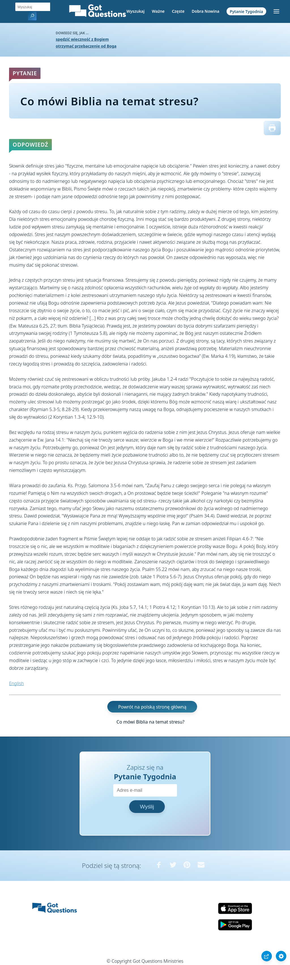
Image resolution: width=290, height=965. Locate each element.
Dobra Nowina (205, 11)
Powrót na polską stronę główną (152, 706)
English (16, 683)
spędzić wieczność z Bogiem (82, 39)
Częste (178, 11)
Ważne (158, 11)
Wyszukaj (136, 11)
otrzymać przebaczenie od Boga (86, 46)
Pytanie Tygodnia (246, 11)
